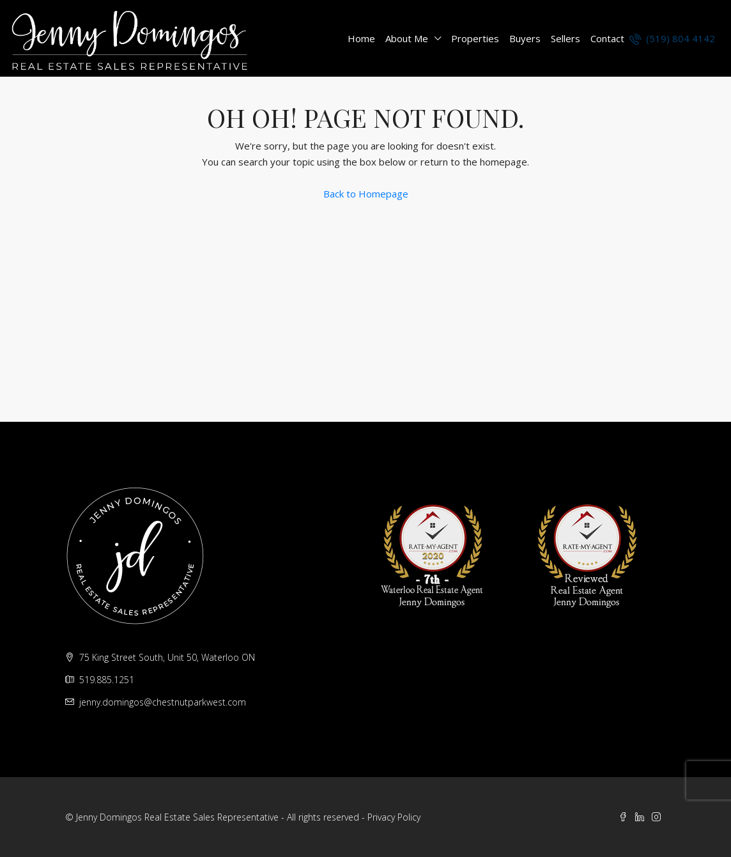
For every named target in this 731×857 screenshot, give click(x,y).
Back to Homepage (365, 193)
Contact (607, 38)
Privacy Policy (393, 817)
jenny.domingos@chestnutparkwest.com (162, 702)
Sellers (565, 38)
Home (361, 38)
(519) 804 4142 (672, 38)
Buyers (525, 38)
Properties (475, 38)
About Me (406, 38)
